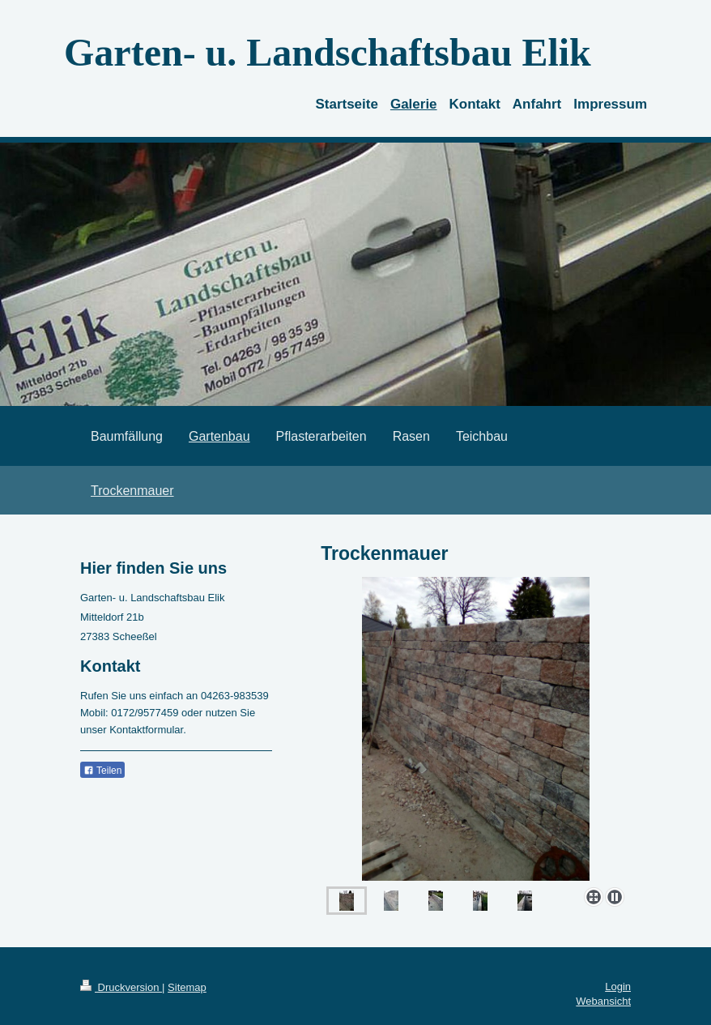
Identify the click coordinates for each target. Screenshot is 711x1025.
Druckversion (121, 987)
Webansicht (603, 1001)
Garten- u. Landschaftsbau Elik (327, 52)
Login (618, 986)
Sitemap (187, 987)
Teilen (102, 770)
